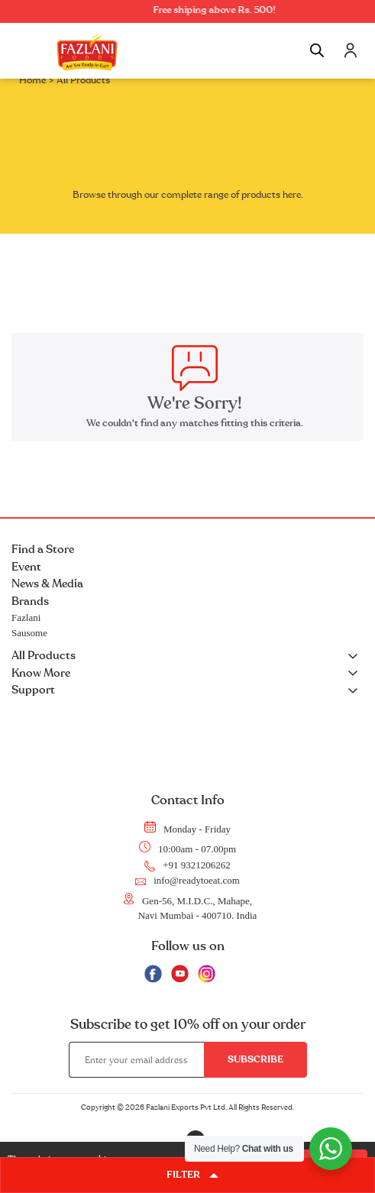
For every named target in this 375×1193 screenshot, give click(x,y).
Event (26, 567)
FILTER (192, 1175)
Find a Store (42, 549)
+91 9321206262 (187, 865)
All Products (187, 656)
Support (187, 691)
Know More (187, 674)
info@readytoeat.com (187, 881)
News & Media (47, 584)
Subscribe (255, 1059)
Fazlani (25, 617)
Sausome (29, 633)
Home (32, 80)
